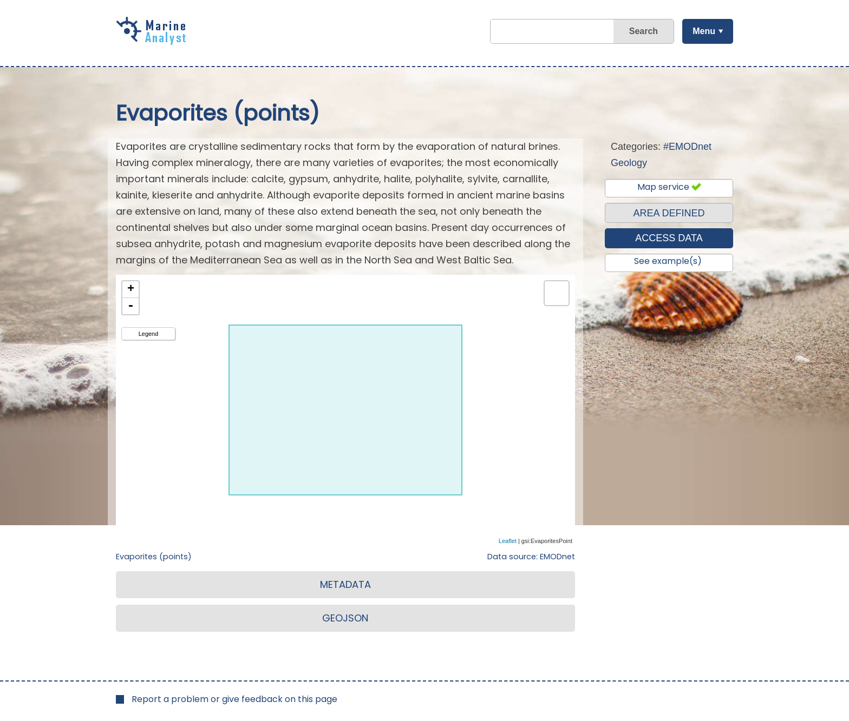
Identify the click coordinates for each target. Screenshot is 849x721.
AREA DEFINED (668, 213)
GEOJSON (345, 618)
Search (643, 31)
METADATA (345, 584)
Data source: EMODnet (531, 556)
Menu (703, 31)
